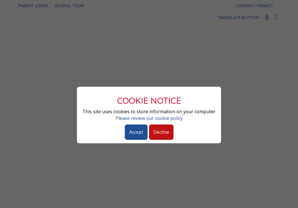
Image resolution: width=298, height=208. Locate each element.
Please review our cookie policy (149, 118)
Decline (161, 132)
